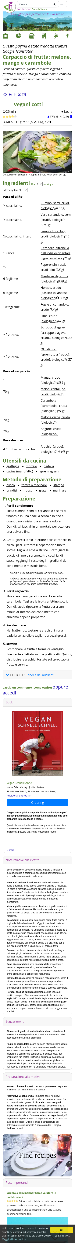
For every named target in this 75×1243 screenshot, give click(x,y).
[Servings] (39, 184)
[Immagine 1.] (37, 156)
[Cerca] (34, 4)
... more (10, 850)
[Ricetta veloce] (10, 117)
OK (61, 1230)
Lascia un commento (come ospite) (27, 687)
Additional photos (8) (18, 795)
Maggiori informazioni (14, 1239)
